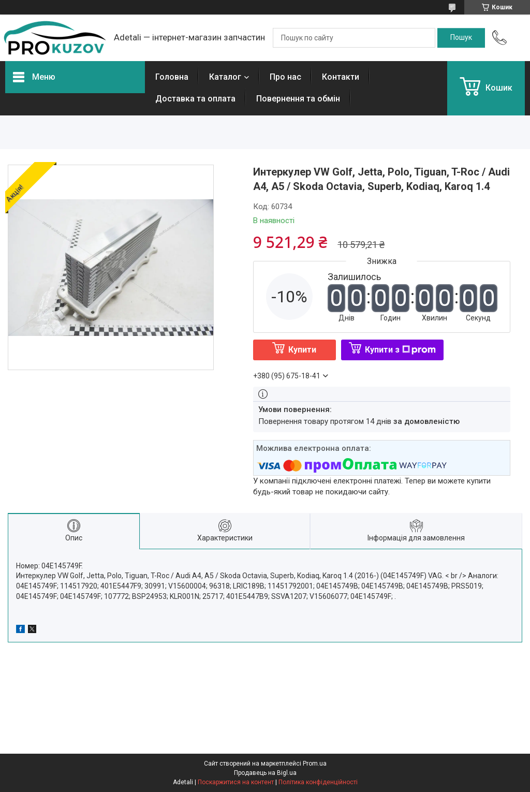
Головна (171, 77)
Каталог (225, 77)
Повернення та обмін (298, 99)
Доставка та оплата (195, 99)
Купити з (400, 350)
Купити (302, 350)
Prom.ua (315, 763)
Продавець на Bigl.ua (265, 772)
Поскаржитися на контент (236, 782)
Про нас (285, 77)
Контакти (340, 77)
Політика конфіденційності (318, 782)
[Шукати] (461, 38)
